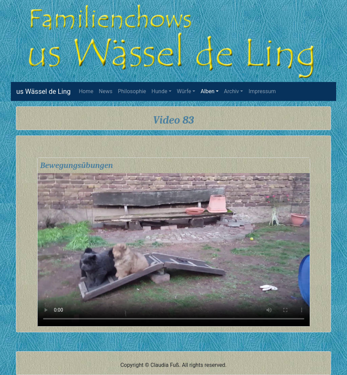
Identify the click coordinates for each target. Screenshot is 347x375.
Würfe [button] (184, 91)
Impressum (262, 91)
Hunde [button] (159, 91)
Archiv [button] (231, 91)
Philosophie (132, 91)
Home (87, 91)
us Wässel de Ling (43, 91)
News (106, 91)
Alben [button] (208, 91)
